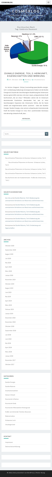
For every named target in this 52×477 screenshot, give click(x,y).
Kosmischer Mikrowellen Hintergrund (17, 408)
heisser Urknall (10, 395)
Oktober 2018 (9, 326)
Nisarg (43, 473)
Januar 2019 (9, 313)
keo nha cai (9, 198)
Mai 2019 (8, 296)
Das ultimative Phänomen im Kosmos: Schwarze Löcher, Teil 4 (25, 158)
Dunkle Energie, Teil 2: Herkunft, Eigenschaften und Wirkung (26, 74)
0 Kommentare (39, 79)
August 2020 (9, 254)
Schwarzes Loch (10, 420)
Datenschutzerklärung (12, 446)
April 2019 (8, 301)
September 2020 (10, 250)
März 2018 (8, 352)
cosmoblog (7, 2)
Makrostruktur (10, 416)
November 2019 (10, 279)
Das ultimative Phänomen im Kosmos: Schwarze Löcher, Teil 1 (25, 173)
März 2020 (8, 271)
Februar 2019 (9, 309)
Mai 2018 (8, 343)
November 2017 (10, 360)
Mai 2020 (8, 263)
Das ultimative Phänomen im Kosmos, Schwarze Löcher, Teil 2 (25, 169)
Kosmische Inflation (12, 399)
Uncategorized (10, 424)
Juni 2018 (8, 339)
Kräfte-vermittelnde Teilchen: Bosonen (18, 412)
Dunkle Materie (10, 386)
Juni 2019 (8, 292)
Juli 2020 (8, 258)
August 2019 (9, 288)
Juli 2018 (8, 335)
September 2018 (10, 330)
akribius (28, 79)
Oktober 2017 (9, 364)
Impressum (9, 442)
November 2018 (10, 322)
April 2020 (8, 267)
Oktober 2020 (9, 246)
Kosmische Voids (10, 403)
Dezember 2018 (10, 318)
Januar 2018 (9, 356)
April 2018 (8, 347)
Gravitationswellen (11, 391)
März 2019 (8, 305)
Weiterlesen (26, 118)
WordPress (31, 473)
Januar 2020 (9, 275)
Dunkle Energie (10, 382)
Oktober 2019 (9, 284)
